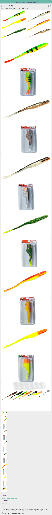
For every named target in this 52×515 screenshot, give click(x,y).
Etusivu (2, 8)
